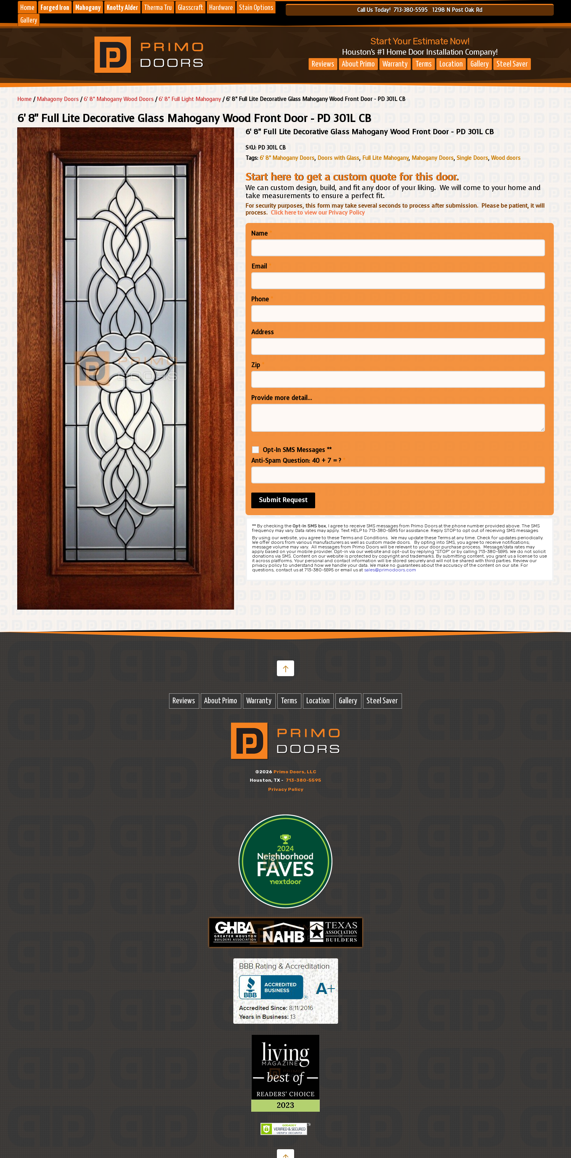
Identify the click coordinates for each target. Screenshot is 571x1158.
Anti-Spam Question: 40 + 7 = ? (298, 461)
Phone (262, 299)
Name (261, 233)
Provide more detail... (281, 398)
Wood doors (506, 158)
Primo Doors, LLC (294, 771)
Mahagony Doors (58, 99)
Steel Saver (512, 64)
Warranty (395, 64)
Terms (423, 64)
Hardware (221, 7)
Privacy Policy (285, 789)
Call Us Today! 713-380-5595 (392, 10)
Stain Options (256, 7)
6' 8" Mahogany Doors (287, 158)
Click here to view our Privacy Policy (318, 212)
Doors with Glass (338, 158)
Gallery (28, 20)
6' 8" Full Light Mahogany (190, 99)
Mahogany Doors (433, 158)
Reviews (323, 64)
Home (27, 7)
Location (451, 64)
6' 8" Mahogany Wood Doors (119, 99)
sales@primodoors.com (390, 569)
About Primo (358, 64)
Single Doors (472, 158)
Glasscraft (190, 7)
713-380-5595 (303, 780)
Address (262, 332)
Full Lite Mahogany (385, 158)
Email (261, 266)
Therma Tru (158, 7)
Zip (257, 365)
